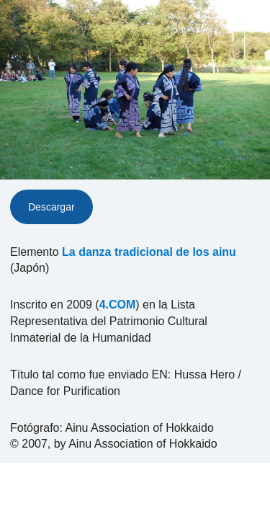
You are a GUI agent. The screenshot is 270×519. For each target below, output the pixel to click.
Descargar (51, 207)
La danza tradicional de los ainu (149, 252)
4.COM (117, 304)
